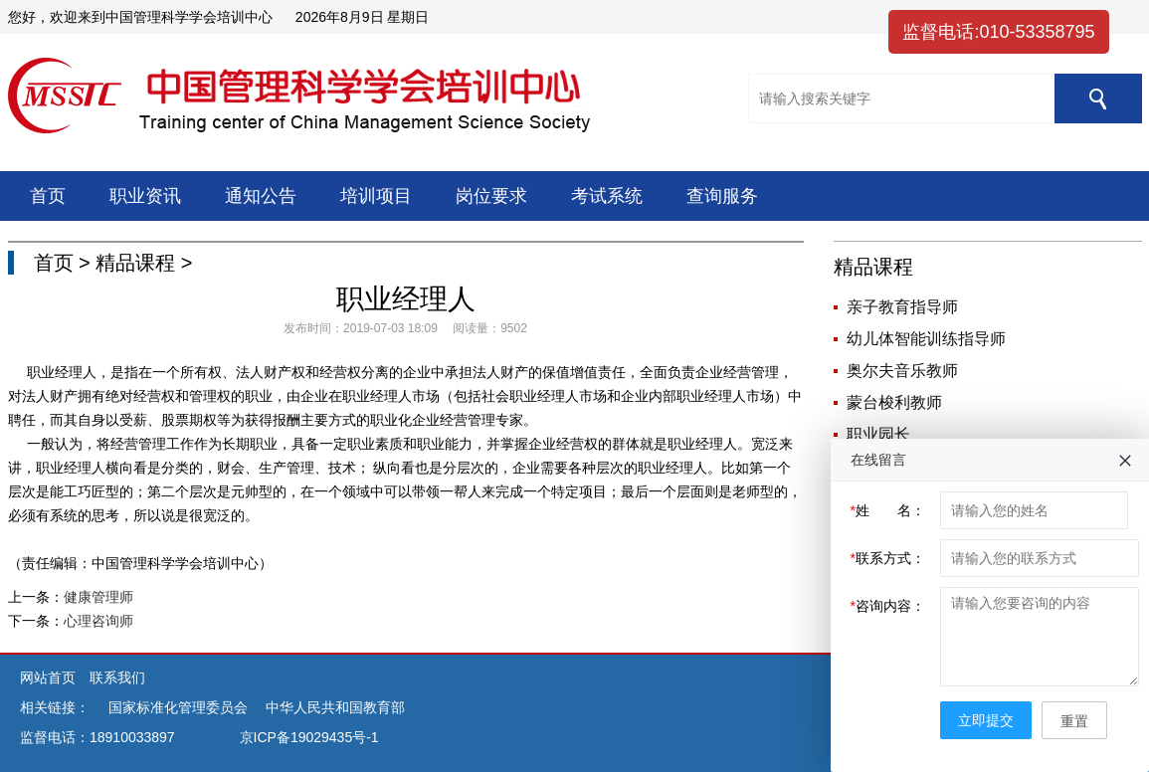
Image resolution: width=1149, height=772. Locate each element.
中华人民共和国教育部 (335, 707)
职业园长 (878, 434)
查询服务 (722, 196)
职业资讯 (145, 196)
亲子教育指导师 (902, 306)
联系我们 (117, 677)
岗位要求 (491, 196)
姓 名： (888, 510)
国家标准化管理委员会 (178, 707)
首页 (48, 196)
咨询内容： (888, 606)
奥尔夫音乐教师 (902, 370)
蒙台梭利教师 (894, 402)
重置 (1074, 721)
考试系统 (607, 196)
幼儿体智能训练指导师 (926, 338)
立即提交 (986, 720)
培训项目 (376, 196)
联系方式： (888, 558)
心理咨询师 (98, 621)
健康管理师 (98, 597)
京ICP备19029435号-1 (309, 737)
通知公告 (260, 196)
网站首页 (50, 677)
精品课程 (135, 263)
